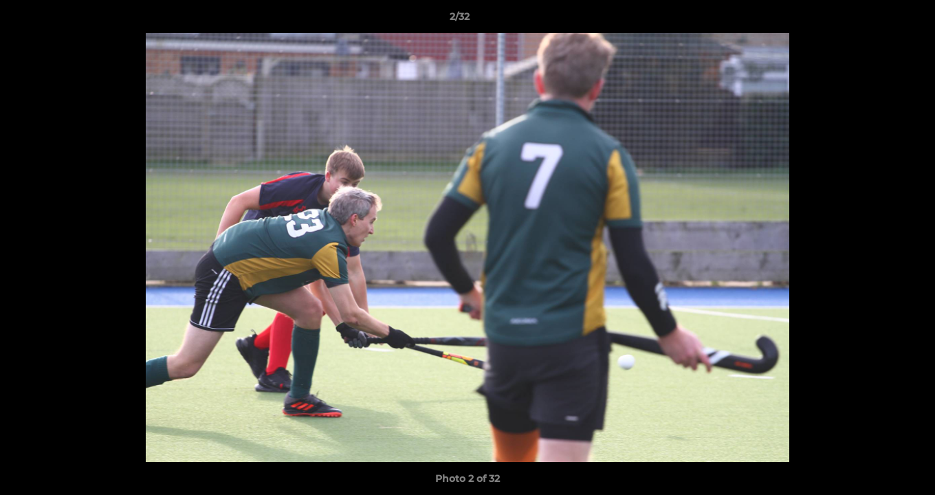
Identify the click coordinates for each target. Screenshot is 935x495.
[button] (877, 20)
